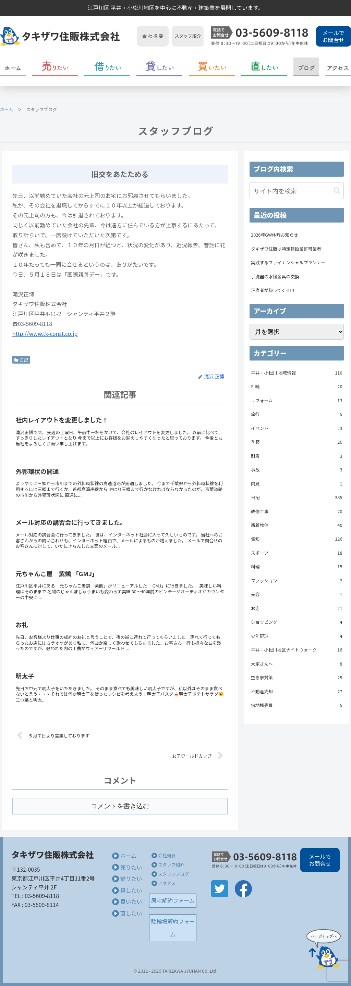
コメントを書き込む (120, 806)
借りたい (131, 878)
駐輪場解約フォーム (173, 927)
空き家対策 (296, 677)
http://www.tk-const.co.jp (44, 333)
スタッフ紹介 (171, 864)
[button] (337, 190)
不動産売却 (296, 691)
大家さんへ (296, 663)
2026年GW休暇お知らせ (274, 234)
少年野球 (296, 636)
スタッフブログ (173, 874)
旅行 (296, 414)
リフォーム (296, 400)
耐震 (296, 456)
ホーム (6, 109)
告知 (296, 538)
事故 (296, 469)
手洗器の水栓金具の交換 (275, 276)
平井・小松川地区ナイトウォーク (296, 649)
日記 (21, 360)
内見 (296, 483)
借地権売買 (296, 705)
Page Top (323, 949)
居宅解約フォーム (173, 900)
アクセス (167, 883)
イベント (296, 428)
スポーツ (296, 552)
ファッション (296, 580)
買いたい (131, 901)
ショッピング (296, 622)
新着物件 (296, 525)
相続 (296, 386)
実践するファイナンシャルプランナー (288, 262)
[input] (296, 190)
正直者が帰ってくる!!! (272, 290)
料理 (296, 566)
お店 (296, 608)
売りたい (131, 867)
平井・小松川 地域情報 (296, 372)
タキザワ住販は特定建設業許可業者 (286, 248)
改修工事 (296, 511)
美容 (296, 594)
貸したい (131, 890)
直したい (131, 913)
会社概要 (167, 855)
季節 (296, 442)
